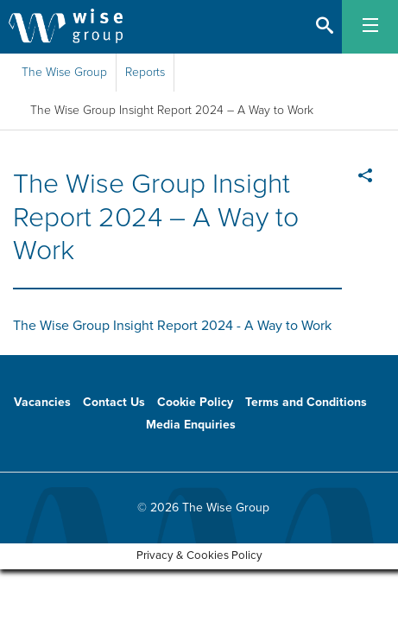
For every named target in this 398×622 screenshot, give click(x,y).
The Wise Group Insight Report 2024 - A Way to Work (172, 325)
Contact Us (114, 402)
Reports (145, 72)
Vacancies (42, 402)
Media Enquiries (191, 424)
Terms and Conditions (306, 402)
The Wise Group (64, 72)
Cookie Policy (195, 402)
